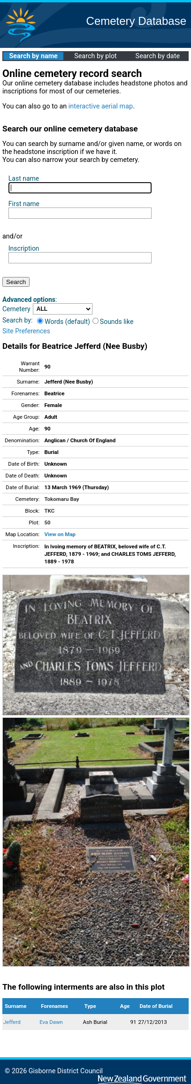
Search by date (158, 56)
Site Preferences (26, 331)
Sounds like (113, 321)
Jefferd (12, 1022)
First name (23, 204)
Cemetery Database (136, 21)
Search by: (17, 320)
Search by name (33, 56)
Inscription (23, 248)
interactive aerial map (101, 106)
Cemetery (16, 309)
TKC (49, 510)
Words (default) (63, 321)
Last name (23, 178)
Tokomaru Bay (61, 499)
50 (47, 522)
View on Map (60, 534)
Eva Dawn (51, 1022)
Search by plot (95, 56)
